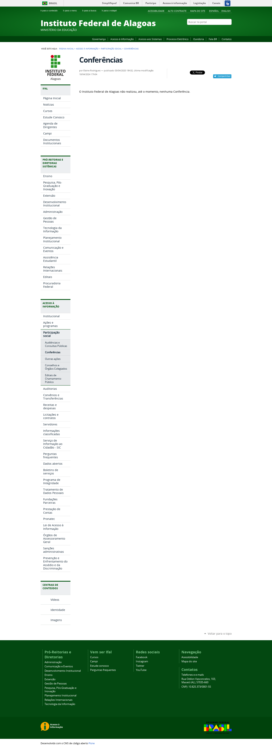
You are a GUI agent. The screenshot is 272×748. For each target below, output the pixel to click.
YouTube (215, 30)
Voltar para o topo (220, 633)
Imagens (56, 620)
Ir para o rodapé (111, 10)
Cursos (94, 657)
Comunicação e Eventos (59, 666)
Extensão (50, 679)
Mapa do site (197, 10)
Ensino (49, 675)
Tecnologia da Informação (60, 704)
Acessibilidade (156, 10)
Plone (92, 743)
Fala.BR (213, 39)
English (225, 10)
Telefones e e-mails (192, 674)
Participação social (111, 48)
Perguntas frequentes (103, 670)
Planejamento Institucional (60, 695)
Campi (94, 661)
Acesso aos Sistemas (150, 39)
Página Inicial (66, 48)
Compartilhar (224, 76)
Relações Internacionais (58, 700)
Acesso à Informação (122, 39)
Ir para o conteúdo (51, 10)
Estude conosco (99, 666)
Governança (99, 39)
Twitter (225, 30)
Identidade (58, 610)
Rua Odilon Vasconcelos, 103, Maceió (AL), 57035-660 (198, 680)
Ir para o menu (71, 10)
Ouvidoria (198, 39)
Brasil (53, 3)
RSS (230, 30)
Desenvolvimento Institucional (63, 670)
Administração (53, 662)
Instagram (220, 30)
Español (214, 10)
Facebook (210, 30)
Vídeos (55, 600)
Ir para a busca (90, 10)
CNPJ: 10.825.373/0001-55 (196, 686)
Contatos (227, 39)
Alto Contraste (177, 10)
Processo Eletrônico (177, 39)
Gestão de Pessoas (56, 683)
